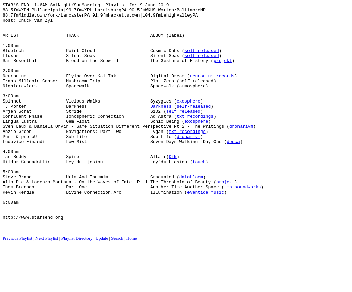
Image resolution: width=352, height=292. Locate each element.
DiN (172, 188)
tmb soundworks (242, 224)
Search (117, 283)
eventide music (205, 230)
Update (102, 283)
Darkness (160, 127)
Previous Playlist (17, 283)
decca (233, 170)
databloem (191, 212)
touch (199, 194)
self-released (201, 66)
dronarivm (241, 151)
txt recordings (195, 139)
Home (131, 283)
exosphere (188, 121)
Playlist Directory (77, 283)
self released (201, 60)
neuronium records (212, 91)
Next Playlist (46, 283)
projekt (222, 72)
